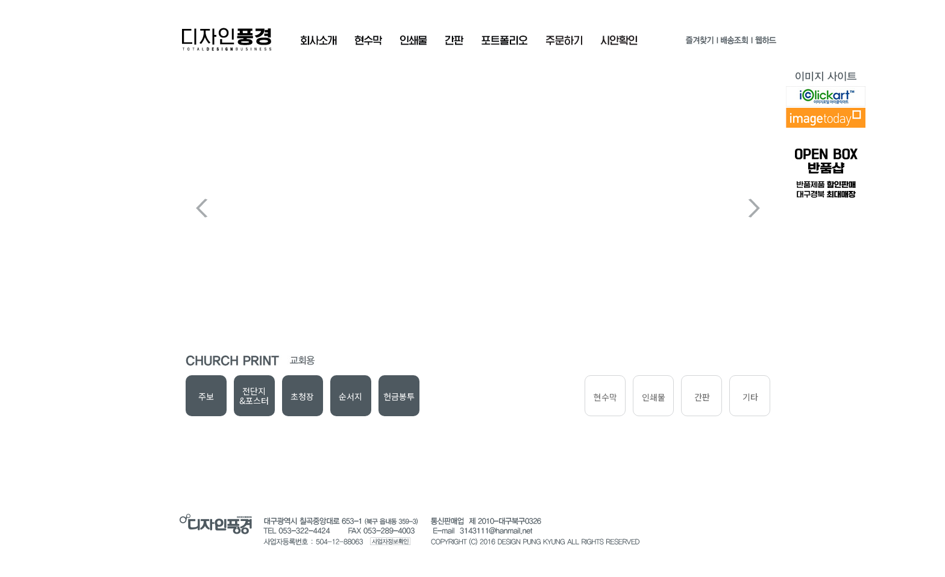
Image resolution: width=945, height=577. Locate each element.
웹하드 (765, 42)
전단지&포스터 (254, 396)
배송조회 (734, 42)
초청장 (302, 396)
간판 (454, 40)
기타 (750, 397)
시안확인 (619, 40)
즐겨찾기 (699, 42)
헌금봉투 (399, 396)
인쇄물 (413, 40)
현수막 (368, 40)
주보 (206, 396)
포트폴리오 (504, 40)
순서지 (350, 396)
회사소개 (318, 40)
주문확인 (564, 40)
